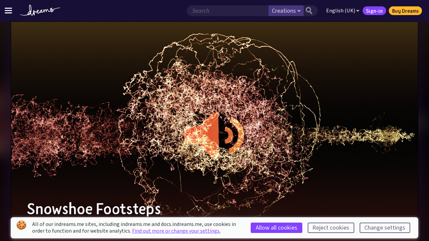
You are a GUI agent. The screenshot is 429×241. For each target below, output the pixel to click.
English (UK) (342, 10)
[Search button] (311, 10)
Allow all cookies (276, 228)
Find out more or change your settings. (176, 231)
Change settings (384, 228)
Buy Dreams (405, 10)
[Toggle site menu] (8, 10)
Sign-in (374, 10)
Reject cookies (330, 228)
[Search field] (227, 10)
